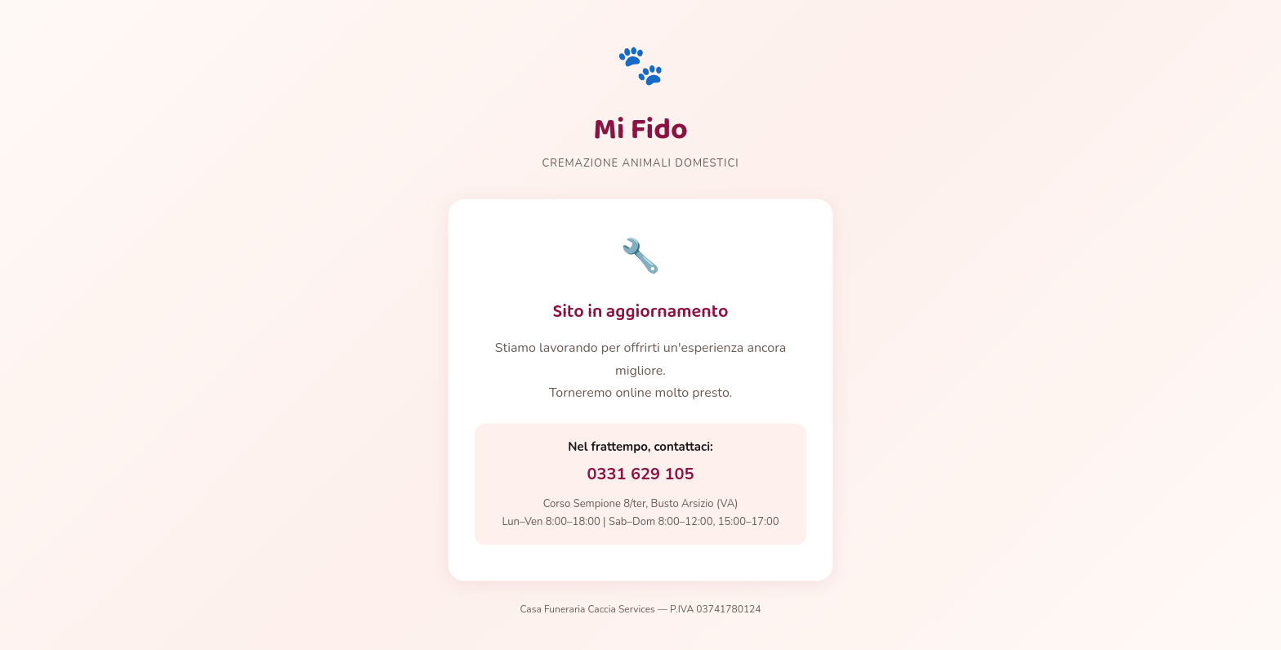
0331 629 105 (640, 474)
